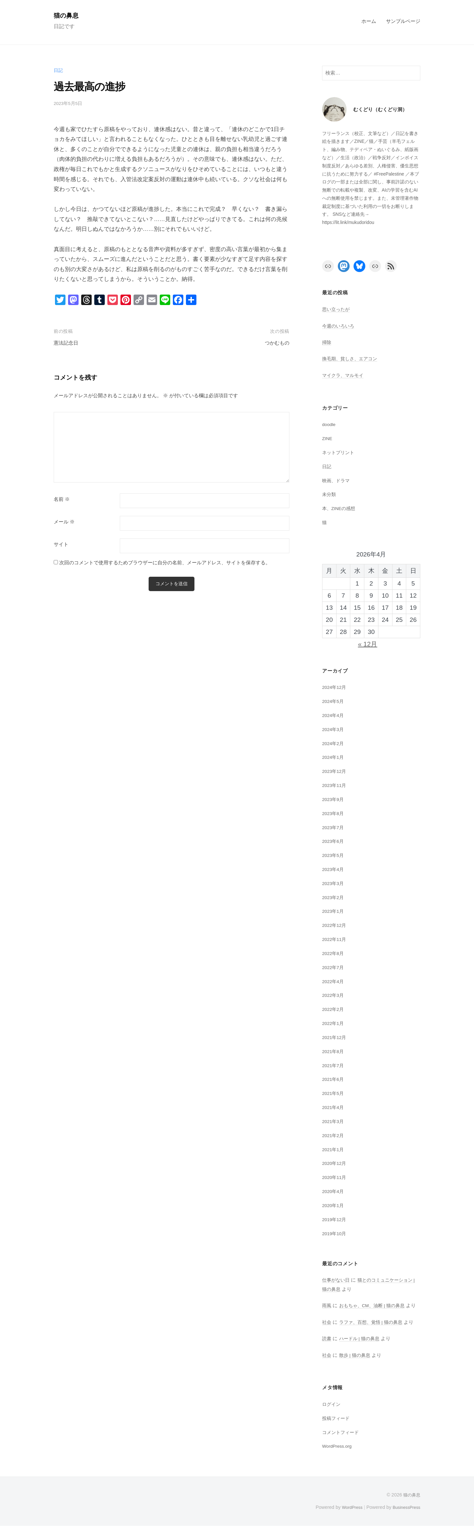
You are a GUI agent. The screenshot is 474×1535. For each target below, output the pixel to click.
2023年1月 (334, 911)
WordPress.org (339, 1455)
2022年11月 (335, 939)
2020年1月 (334, 1205)
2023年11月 (335, 785)
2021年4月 (334, 1107)
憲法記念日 (68, 343)
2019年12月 (335, 1219)
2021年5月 (334, 1093)
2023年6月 (334, 841)
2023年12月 (335, 771)
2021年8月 (334, 1051)
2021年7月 (334, 1065)
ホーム (368, 21)
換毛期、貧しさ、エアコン (351, 358)
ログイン (332, 1413)
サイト (61, 544)
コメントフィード (341, 1441)
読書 (327, 1347)
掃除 (327, 342)
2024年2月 (334, 743)
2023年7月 (334, 827)
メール (64, 521)
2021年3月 (334, 1121)
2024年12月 (335, 687)
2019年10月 (335, 1233)
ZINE (328, 438)
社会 (327, 1331)
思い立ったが (337, 309)
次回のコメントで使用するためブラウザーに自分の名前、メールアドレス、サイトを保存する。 (164, 562)
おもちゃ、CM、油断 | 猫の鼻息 (375, 1305)
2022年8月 (334, 953)
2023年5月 (334, 855)
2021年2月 (334, 1135)
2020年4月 (334, 1191)
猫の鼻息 (68, 15)
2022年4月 (334, 981)
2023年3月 (334, 883)
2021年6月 (334, 1079)
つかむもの (275, 343)
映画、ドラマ (337, 480)
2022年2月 (334, 1009)
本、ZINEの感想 (340, 508)
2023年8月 (334, 813)
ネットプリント (339, 452)
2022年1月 (334, 1023)
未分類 (329, 494)
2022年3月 (334, 995)
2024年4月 (334, 715)
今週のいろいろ (339, 326)
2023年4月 (334, 869)
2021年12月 (335, 1037)
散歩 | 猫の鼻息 (356, 1364)
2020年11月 (335, 1177)
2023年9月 (334, 799)
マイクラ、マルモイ (344, 375)
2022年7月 (334, 967)
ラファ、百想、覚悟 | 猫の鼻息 (374, 1331)
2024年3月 (334, 729)
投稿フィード (337, 1427)
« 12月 (367, 644)
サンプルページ (403, 21)
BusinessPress (405, 1516)
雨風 (327, 1305)
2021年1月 (334, 1149)
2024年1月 (334, 757)
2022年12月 (335, 925)
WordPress (347, 1516)
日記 (59, 70)
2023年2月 (334, 897)
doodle (329, 424)
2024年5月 (334, 701)
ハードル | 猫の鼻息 (361, 1347)
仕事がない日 (337, 1280)
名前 (62, 499)
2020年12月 (335, 1163)
